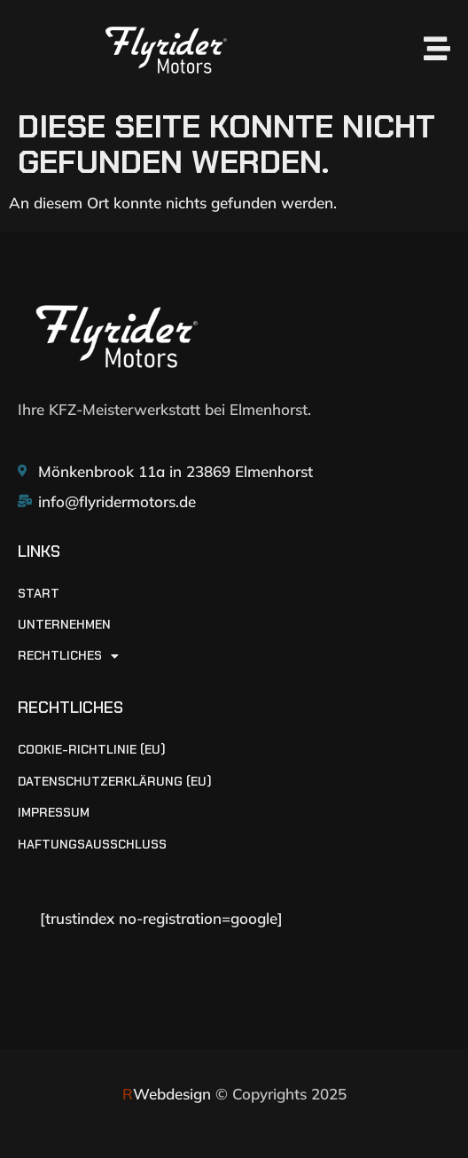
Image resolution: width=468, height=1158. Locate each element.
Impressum (54, 812)
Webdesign (166, 1093)
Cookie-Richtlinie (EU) (92, 749)
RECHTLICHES (68, 655)
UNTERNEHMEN (64, 624)
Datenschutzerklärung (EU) (115, 781)
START (38, 593)
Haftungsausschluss (92, 844)
